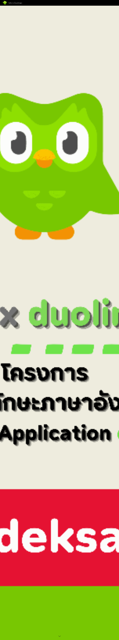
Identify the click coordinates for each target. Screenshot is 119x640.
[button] (59, 636)
